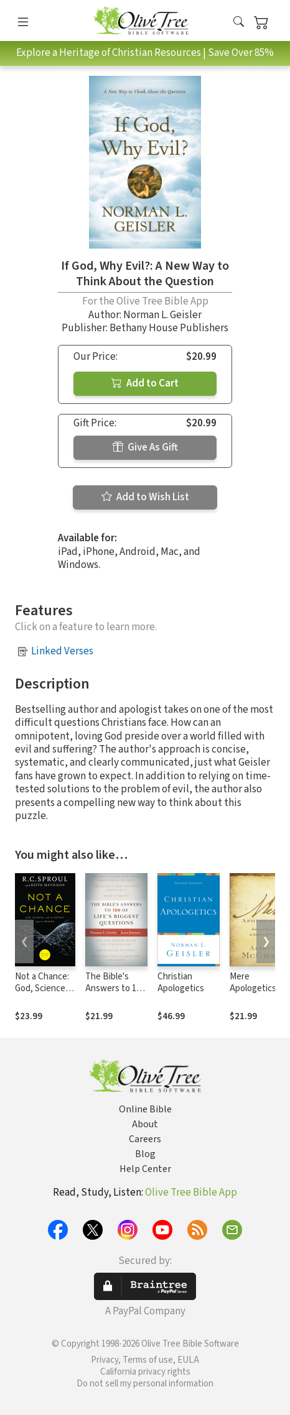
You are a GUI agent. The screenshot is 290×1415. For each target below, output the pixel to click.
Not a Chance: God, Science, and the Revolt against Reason (45, 994)
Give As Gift (145, 447)
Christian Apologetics (180, 982)
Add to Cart (145, 383)
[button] (238, 22)
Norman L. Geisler (162, 315)
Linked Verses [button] (62, 651)
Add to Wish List (145, 497)
